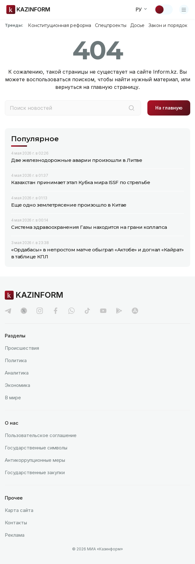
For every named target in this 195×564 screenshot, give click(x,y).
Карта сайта (19, 510)
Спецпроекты (110, 25)
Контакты (16, 523)
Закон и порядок (167, 25)
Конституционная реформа (59, 25)
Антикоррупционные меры (35, 460)
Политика (16, 360)
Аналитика (17, 373)
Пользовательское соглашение (41, 435)
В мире (13, 398)
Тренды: (14, 25)
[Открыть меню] (184, 9)
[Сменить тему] (163, 9)
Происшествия (22, 348)
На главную (168, 107)
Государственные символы (36, 448)
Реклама (14, 535)
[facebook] (55, 311)
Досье (137, 25)
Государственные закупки (35, 472)
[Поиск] (131, 108)
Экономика (17, 385)
